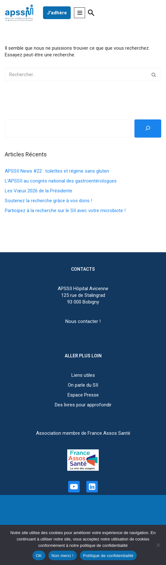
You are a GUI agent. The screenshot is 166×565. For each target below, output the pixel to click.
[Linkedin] (92, 486)
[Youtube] (74, 486)
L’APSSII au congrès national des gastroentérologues (61, 181)
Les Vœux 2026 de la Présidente (38, 191)
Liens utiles (83, 375)
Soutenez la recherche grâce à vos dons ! (48, 201)
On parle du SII (83, 385)
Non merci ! (63, 555)
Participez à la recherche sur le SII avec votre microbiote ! (65, 210)
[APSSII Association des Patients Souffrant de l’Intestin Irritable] (21, 12)
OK (39, 555)
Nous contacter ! (83, 321)
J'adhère (57, 13)
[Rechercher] (91, 13)
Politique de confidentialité (108, 555)
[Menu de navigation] (79, 12)
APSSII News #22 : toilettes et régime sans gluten (57, 171)
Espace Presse (83, 395)
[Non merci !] (158, 545)
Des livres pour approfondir (83, 405)
